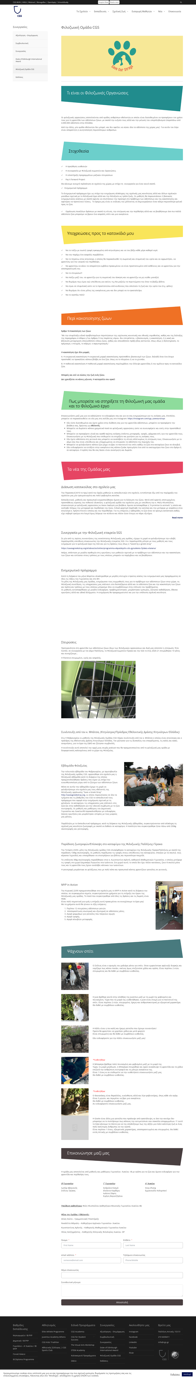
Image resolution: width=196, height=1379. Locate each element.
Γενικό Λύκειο (19, 1354)
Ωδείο (73, 1361)
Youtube (133, 1347)
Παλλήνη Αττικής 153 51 (169, 1331)
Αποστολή (122, 1302)
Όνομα (64, 1240)
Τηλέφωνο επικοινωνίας (134, 1255)
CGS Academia (77, 1331)
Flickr (131, 1353)
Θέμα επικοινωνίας (70, 1270)
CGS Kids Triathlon (50, 1342)
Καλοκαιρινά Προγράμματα (83, 1355)
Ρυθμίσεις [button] (175, 1374)
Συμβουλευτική (107, 1337)
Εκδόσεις (104, 1361)
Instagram (133, 1331)
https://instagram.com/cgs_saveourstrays (146, 418)
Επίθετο (126, 1240)
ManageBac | (42, 2)
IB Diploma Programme (23, 1359)
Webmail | (32, 2)
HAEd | (25, 2)
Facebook (133, 1337)
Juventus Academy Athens (54, 1337)
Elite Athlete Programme (53, 1331)
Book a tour (114, 2)
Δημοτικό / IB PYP (21, 1340)
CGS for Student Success (78, 1338)
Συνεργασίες (105, 1342)
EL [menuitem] (181, 2)
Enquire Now (103, 2)
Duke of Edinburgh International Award (109, 1349)
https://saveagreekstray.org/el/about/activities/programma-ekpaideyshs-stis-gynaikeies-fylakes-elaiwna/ (108, 548)
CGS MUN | (17, 2)
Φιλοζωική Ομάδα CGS (110, 1355)
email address (67, 1255)
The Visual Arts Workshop (82, 1345)
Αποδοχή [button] (187, 1374)
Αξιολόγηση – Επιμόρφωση (112, 1331)
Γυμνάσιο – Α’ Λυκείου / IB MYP (24, 1347)
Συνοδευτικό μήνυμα (70, 1282)
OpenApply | (52, 2)
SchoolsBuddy (63, 2)
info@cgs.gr (163, 1342)
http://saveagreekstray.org (73, 795)
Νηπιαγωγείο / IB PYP (22, 1335)
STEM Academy (78, 1350)
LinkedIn (133, 1342)
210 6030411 (164, 1337)
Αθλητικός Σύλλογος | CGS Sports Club (54, 1349)
